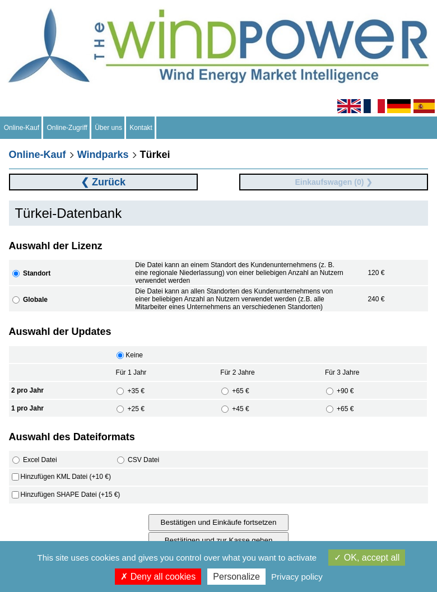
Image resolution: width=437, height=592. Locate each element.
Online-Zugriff (67, 128)
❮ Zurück (103, 182)
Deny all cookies (158, 576)
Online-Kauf (21, 128)
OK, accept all (366, 557)
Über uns (108, 128)
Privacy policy (297, 576)
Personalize (236, 576)
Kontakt (141, 128)
